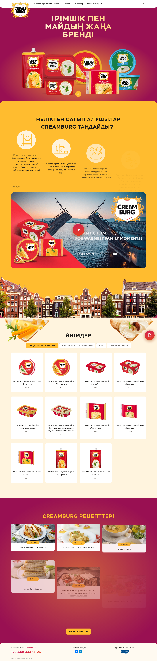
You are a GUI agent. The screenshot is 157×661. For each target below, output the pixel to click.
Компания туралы (95, 4)
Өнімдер (66, 4)
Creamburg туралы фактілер (46, 4)
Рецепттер (78, 4)
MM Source (28, 658)
